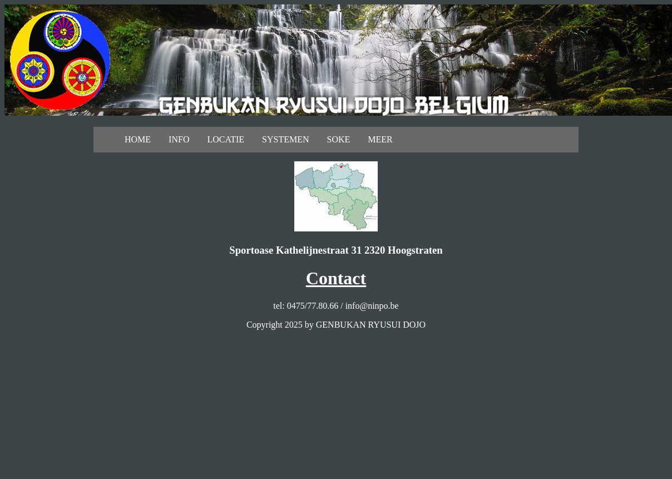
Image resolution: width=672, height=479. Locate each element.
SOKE (338, 139)
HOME (138, 139)
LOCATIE (225, 139)
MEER (380, 139)
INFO (179, 139)
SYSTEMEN (285, 139)
